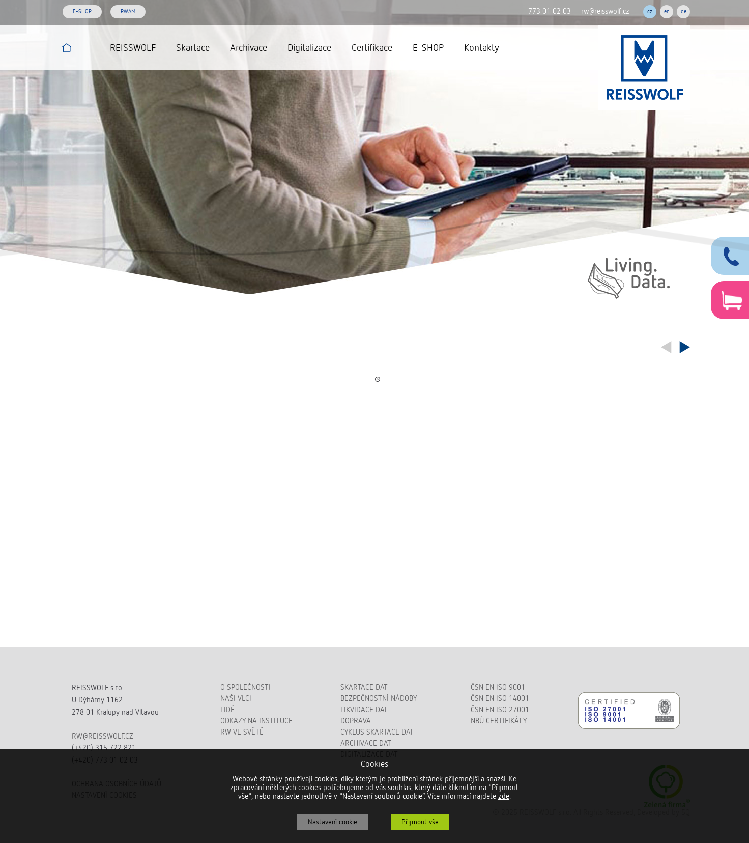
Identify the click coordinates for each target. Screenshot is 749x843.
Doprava (355, 721)
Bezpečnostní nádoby (378, 698)
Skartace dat (364, 687)
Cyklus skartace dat (377, 732)
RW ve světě (242, 732)
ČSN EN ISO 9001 (498, 687)
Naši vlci (235, 698)
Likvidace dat (364, 710)
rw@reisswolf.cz (605, 11)
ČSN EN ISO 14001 (500, 698)
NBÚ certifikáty (499, 721)
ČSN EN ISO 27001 (500, 710)
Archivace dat (365, 743)
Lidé (227, 710)
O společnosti (245, 687)
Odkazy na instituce (256, 721)
